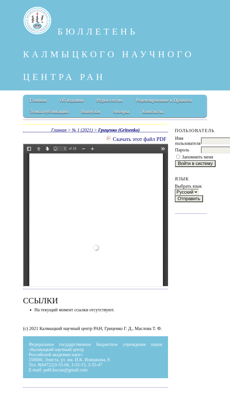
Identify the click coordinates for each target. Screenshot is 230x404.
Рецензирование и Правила (164, 100)
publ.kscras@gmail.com (65, 369)
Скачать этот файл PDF (140, 139)
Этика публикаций (49, 111)
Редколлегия (109, 100)
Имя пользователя (187, 141)
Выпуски (90, 111)
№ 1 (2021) (82, 130)
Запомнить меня (197, 157)
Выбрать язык (188, 186)
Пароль (182, 149)
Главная (38, 100)
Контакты (152, 111)
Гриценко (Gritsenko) (119, 130)
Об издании (72, 100)
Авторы (121, 111)
